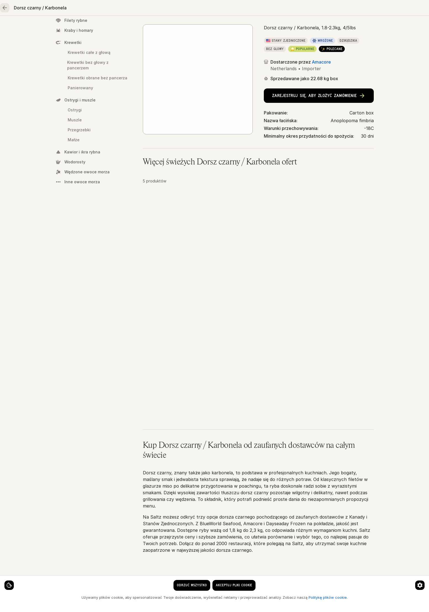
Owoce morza (118, 26)
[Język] (273, 9)
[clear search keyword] (236, 9)
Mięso (155, 26)
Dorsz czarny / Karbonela (263, 44)
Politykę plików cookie (81, 601)
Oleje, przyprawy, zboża (282, 26)
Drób (185, 26)
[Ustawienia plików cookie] (14, 580)
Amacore (321, 107)
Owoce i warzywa (224, 26)
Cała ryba (221, 44)
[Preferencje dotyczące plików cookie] (109, 580)
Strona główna (73, 26)
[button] (258, 254)
